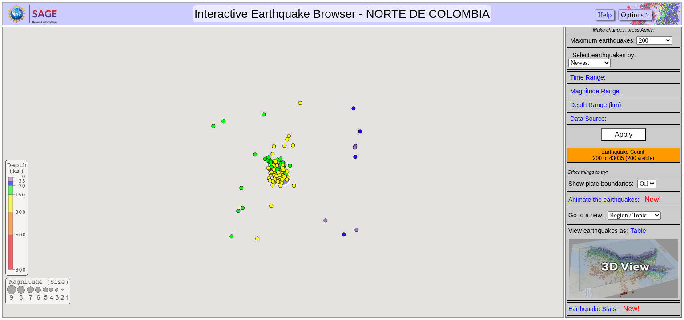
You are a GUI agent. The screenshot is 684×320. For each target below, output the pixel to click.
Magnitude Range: (595, 91)
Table (638, 230)
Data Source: (588, 118)
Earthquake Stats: (603, 308)
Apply (623, 134)
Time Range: (588, 77)
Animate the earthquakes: (614, 199)
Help (605, 15)
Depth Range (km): (596, 104)
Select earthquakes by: (604, 55)
